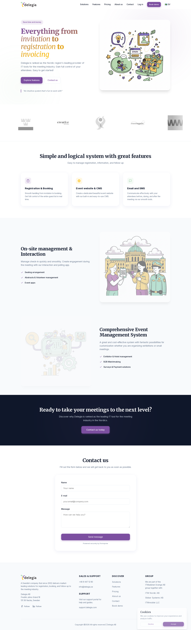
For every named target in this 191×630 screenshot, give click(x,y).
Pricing (107, 4)
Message (65, 509)
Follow (25, 606)
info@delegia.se (86, 587)
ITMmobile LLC (152, 602)
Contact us (53, 80)
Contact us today (95, 429)
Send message (95, 537)
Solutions (84, 4)
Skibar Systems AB (154, 597)
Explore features (31, 80)
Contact (130, 4)
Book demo (154, 4)
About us (119, 4)
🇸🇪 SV (167, 4)
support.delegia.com (88, 607)
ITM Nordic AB (152, 593)
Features (96, 4)
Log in (140, 4)
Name (64, 482)
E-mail (64, 495)
